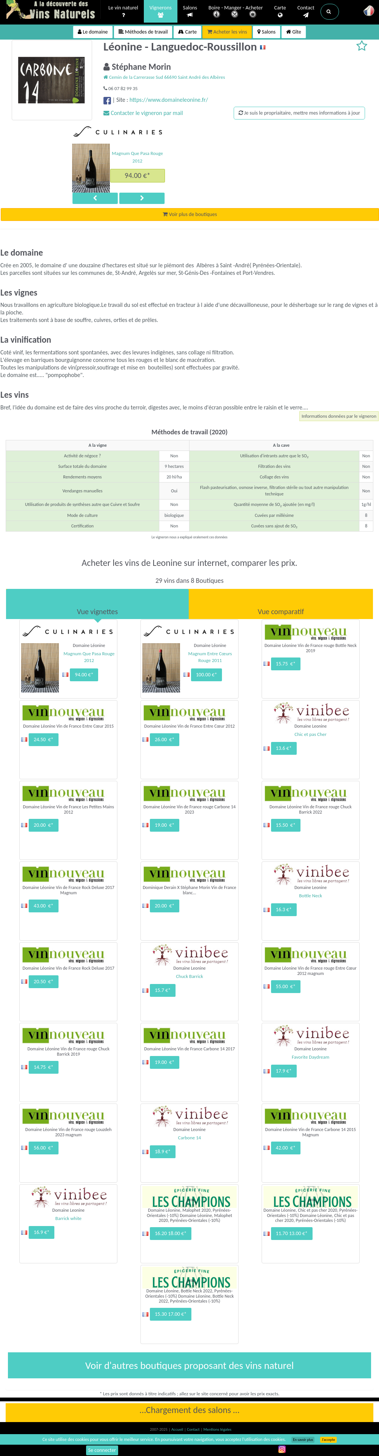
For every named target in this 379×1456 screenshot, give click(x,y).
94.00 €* (137, 175)
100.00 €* (206, 674)
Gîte (293, 32)
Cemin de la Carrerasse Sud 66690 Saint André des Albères (164, 77)
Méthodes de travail (143, 32)
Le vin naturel (123, 11)
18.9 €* (163, 1151)
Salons (190, 11)
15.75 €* (286, 664)
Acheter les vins (227, 32)
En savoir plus (303, 1440)
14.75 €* (43, 1067)
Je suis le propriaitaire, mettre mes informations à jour (299, 113)
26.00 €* (164, 739)
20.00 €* (43, 825)
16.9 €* (41, 1232)
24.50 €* (43, 739)
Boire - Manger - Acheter (235, 12)
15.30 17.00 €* (170, 1314)
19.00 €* (164, 825)
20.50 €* (43, 981)
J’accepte (328, 1440)
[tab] (97, 604)
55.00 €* (286, 986)
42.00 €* (286, 1148)
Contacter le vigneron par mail (143, 112)
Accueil (177, 1429)
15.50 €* (286, 825)
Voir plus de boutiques (190, 214)
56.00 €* (43, 1148)
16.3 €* (284, 909)
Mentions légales (217, 1429)
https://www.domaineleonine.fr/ (168, 99)
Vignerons (160, 11)
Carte (280, 11)
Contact (305, 11)
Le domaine (93, 32)
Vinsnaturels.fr (53, 10)
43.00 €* (43, 906)
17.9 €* (284, 1071)
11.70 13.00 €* (292, 1233)
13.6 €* (284, 748)
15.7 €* (163, 990)
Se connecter (102, 1450)
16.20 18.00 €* (170, 1233)
